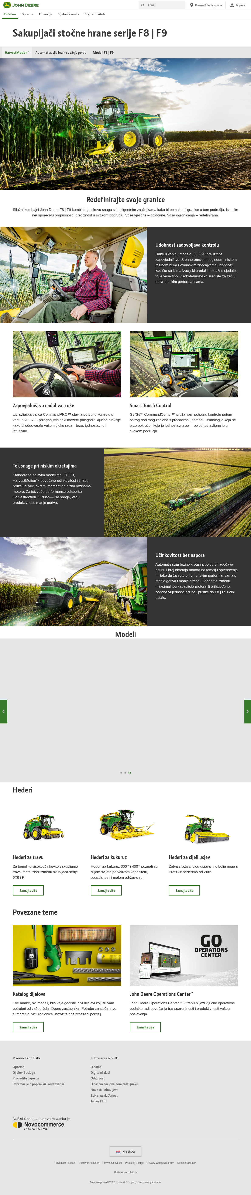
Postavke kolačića (89, 1162)
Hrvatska (125, 1151)
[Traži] (162, 5)
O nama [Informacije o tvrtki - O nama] (96, 1066)
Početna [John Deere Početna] (10, 14)
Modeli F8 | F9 (103, 52)
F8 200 (96, 688)
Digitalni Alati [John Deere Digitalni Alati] (95, 14)
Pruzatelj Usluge (134, 1162)
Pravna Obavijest (112, 1162)
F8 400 (213, 688)
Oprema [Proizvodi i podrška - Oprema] (18, 1066)
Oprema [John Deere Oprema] (27, 14)
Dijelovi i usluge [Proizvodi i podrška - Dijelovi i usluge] (24, 1072)
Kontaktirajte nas (186, 1162)
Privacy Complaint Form (160, 1162)
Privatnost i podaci (65, 1162)
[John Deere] (23, 5)
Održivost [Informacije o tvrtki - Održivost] (98, 1078)
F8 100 (38, 688)
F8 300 (155, 688)
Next (247, 711)
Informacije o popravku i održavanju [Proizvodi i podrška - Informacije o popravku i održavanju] (38, 1084)
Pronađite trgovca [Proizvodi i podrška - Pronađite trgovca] (26, 1078)
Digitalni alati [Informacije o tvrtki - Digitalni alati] (100, 1072)
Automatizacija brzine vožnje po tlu (60, 52)
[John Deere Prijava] (237, 5)
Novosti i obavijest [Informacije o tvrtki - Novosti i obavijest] (104, 1089)
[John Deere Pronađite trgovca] (206, 5)
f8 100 (38, 759)
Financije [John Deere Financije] (45, 14)
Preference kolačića (125, 1172)
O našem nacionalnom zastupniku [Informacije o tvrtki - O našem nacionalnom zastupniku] (114, 1084)
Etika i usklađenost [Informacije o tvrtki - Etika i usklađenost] (104, 1095)
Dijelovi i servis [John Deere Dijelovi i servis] (68, 14)
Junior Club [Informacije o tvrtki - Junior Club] (98, 1101)
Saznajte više (32, 892)
